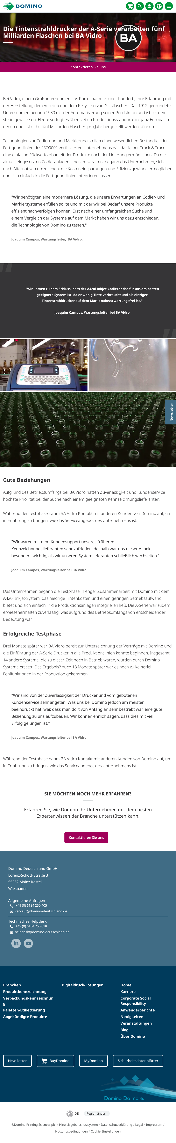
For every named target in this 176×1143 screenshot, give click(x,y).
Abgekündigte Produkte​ (25, 1016)
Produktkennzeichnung (25, 991)
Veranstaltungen (136, 1023)
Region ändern (96, 1113)
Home (126, 984)
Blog (124, 1029)
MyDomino (93, 1060)
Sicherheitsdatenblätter (138, 1060)
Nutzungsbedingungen (71, 1131)
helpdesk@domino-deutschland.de (42, 932)
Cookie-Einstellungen (106, 1131)
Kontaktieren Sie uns (88, 67)
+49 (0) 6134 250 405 (31, 905)
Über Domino (132, 1036)
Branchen (12, 984)
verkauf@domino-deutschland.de (41, 911)
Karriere (128, 991)
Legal (139, 1124)
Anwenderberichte (137, 1010)
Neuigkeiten (131, 1016)
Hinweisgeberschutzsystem (78, 1124)
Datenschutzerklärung (116, 1124)
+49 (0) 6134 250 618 (31, 926)
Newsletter (17, 1060)
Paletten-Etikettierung (24, 1010)
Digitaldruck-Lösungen (83, 984)
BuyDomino (55, 1061)
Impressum (154, 1124)
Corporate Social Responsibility (135, 1001)
